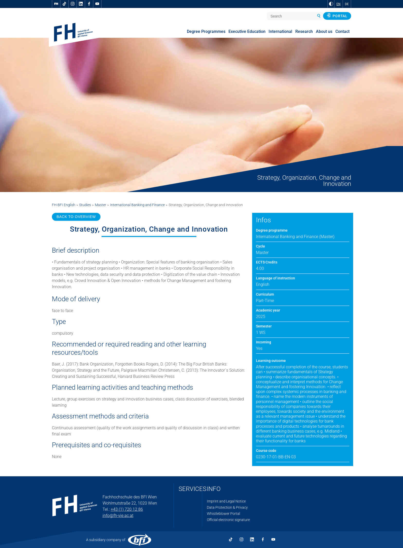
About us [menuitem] (324, 31)
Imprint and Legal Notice (226, 501)
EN (338, 4)
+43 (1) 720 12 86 (127, 509)
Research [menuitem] (304, 31)
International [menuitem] (280, 31)
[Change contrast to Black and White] (331, 4)
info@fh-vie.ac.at (118, 515)
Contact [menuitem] (342, 31)
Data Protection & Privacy (227, 507)
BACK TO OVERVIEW (76, 217)
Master (100, 205)
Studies (85, 205)
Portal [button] (337, 15)
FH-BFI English (63, 205)
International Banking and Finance (137, 205)
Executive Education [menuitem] (246, 31)
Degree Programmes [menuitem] (206, 31)
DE (347, 4)
